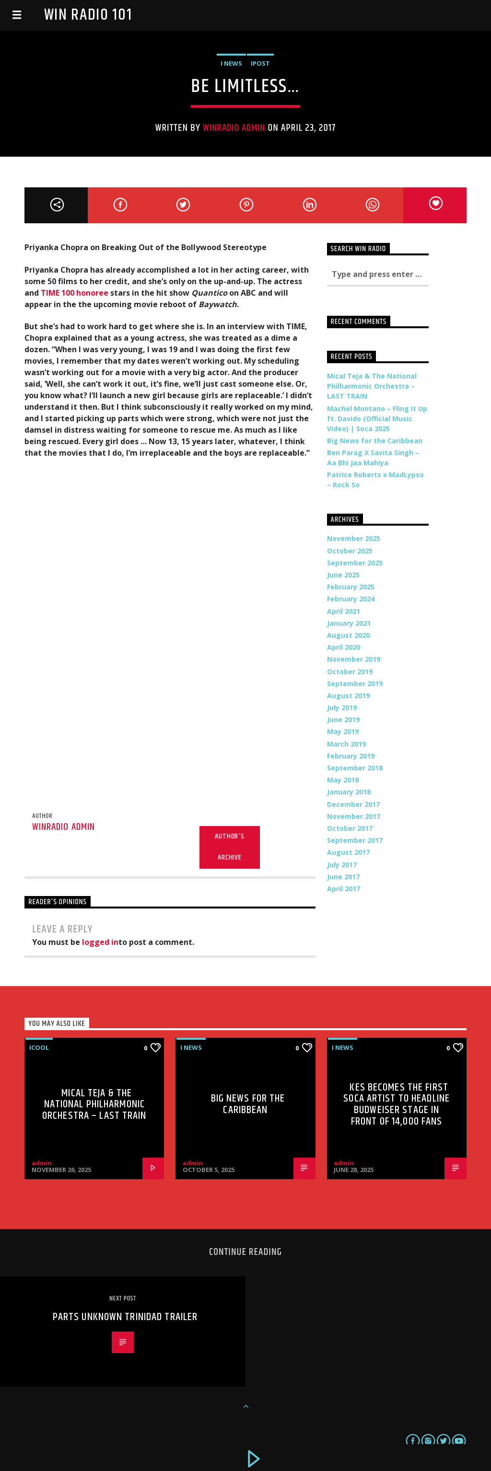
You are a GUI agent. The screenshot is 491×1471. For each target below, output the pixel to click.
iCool (39, 1047)
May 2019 (343, 731)
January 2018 (349, 791)
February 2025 (350, 586)
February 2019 (350, 755)
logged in (100, 942)
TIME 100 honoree (74, 292)
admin (42, 1163)
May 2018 (343, 779)
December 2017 (353, 804)
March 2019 (346, 743)
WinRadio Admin (234, 128)
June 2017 (343, 876)
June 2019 (343, 719)
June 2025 (343, 574)
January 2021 (349, 623)
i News (231, 63)
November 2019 (353, 659)
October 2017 (350, 828)
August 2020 (348, 635)
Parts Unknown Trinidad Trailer (125, 1317)
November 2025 (353, 538)
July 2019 (342, 707)
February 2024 (350, 598)
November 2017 (353, 816)
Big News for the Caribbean (374, 440)
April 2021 (343, 611)
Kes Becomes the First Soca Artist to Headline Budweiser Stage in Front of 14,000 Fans (396, 1104)
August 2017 (348, 852)
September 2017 (355, 840)
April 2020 (343, 647)
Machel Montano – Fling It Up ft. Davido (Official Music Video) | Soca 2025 (377, 418)
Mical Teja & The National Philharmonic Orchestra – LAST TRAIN (372, 386)
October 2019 (350, 671)
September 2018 (355, 767)
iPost (260, 63)
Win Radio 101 (88, 15)
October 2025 (350, 550)
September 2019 (355, 683)
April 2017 (343, 888)
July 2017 (342, 864)
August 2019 (348, 695)
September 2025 (355, 562)
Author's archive (229, 847)
